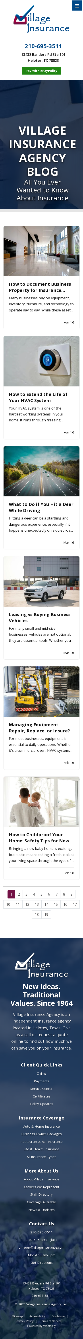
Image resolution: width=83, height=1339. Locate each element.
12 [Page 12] (27, 904)
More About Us (41, 1171)
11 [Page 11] (18, 904)
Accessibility (37, 1316)
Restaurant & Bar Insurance (41, 1141)
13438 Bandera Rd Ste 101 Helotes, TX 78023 (41, 1286)
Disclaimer (58, 1316)
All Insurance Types (41, 1156)
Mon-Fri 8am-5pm (41, 1255)
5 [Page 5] (41, 894)
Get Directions (42, 1262)
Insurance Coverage (41, 1118)
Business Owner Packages (41, 1134)
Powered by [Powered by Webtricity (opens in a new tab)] (41, 1326)
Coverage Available (41, 1202)
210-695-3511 (43, 46)
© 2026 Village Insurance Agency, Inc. (41, 1304)
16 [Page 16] (65, 904)
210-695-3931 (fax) (41, 1239)
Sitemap (17, 1316)
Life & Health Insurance (41, 1149)
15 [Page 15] (56, 904)
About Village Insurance (41, 1179)
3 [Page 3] (26, 894)
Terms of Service (51, 1321)
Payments (41, 1081)
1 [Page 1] (11, 894)
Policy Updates (41, 1103)
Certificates (41, 1096)
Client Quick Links (41, 1065)
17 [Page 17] (75, 904)
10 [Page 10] (8, 904)
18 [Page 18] (37, 914)
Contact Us (41, 1224)
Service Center (41, 1088)
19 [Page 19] (46, 914)
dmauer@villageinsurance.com (41, 1247)
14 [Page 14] (46, 904)
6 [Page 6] (49, 894)
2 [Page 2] (19, 894)
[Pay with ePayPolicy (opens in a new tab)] (41, 71)
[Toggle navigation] (77, 5)
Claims (41, 1073)
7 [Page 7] (57, 894)
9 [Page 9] (72, 894)
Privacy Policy (25, 1321)
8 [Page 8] (64, 894)
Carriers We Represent (41, 1187)
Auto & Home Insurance (41, 1126)
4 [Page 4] (34, 894)
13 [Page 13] (37, 904)
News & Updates (41, 1209)
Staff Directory (41, 1194)
